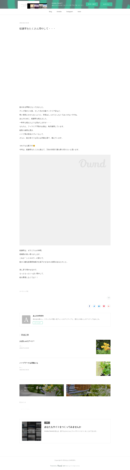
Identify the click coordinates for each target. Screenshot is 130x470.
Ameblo (59, 11)
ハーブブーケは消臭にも (28, 363)
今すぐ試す (92, 4)
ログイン (106, 4)
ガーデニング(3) (23, 291)
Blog (50, 11)
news (79, 11)
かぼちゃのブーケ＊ (27, 341)
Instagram (69, 11)
